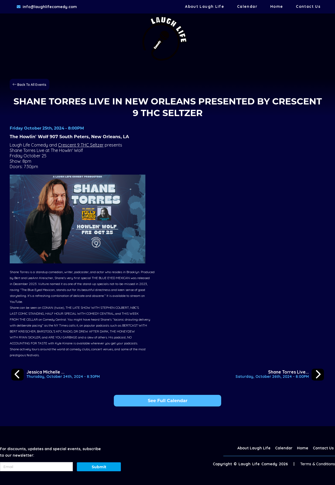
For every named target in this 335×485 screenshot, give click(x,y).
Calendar (247, 6)
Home (276, 6)
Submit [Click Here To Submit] (99, 466)
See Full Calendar (167, 400)
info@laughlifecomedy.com (50, 6)
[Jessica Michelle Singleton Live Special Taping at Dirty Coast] (55, 374)
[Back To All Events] (29, 84)
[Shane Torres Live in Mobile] (279, 374)
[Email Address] (36, 466)
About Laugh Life (204, 6)
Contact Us (308, 6)
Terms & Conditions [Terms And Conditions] (317, 464)
